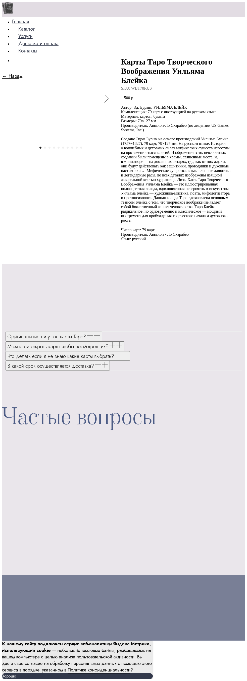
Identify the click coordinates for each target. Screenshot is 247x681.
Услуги (25, 36)
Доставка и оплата (38, 43)
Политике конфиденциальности (99, 670)
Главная (20, 21)
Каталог (26, 29)
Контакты (27, 50)
